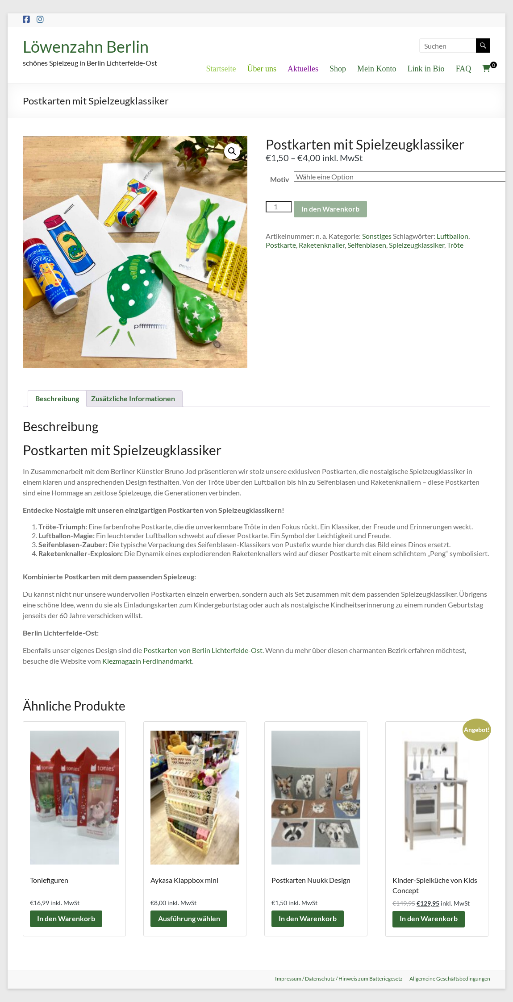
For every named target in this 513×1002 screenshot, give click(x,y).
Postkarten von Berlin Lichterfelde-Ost (203, 650)
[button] (232, 151)
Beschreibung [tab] (57, 398)
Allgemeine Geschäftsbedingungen (449, 978)
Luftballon (452, 236)
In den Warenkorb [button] (67, 919)
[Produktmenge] (279, 206)
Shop (337, 68)
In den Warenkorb (330, 209)
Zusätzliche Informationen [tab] (133, 398)
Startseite (221, 68)
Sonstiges (377, 236)
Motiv (279, 179)
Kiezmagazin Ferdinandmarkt (147, 661)
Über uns (262, 68)
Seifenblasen (366, 245)
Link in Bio (426, 68)
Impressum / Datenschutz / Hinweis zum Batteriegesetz (338, 978)
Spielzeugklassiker (416, 245)
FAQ (463, 68)
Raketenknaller (322, 245)
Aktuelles (303, 68)
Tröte (455, 245)
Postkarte (281, 245)
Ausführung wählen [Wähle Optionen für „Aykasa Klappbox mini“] (189, 919)
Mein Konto (376, 68)
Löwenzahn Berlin (86, 46)
